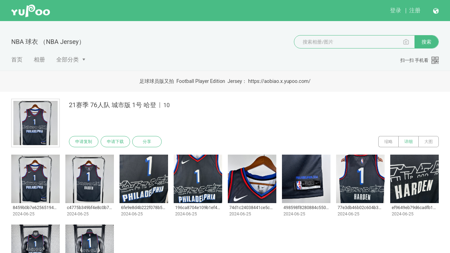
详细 (408, 141)
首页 (16, 59)
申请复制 (83, 141)
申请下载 (115, 141)
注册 (414, 10)
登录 (395, 10)
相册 (39, 59)
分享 (147, 141)
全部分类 (67, 59)
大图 (428, 141)
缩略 (388, 141)
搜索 (426, 42)
